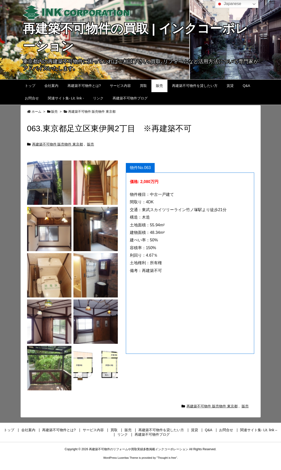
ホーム (36, 111)
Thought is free (167, 457)
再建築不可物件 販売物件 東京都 (92, 111)
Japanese (229, 4)
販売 (54, 111)
